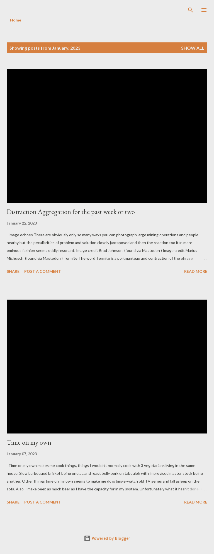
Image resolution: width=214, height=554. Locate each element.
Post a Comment (42, 271)
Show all (193, 47)
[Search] (190, 10)
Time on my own (29, 442)
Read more (195, 271)
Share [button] (13, 271)
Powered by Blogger (107, 538)
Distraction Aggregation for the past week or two (71, 211)
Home (15, 20)
